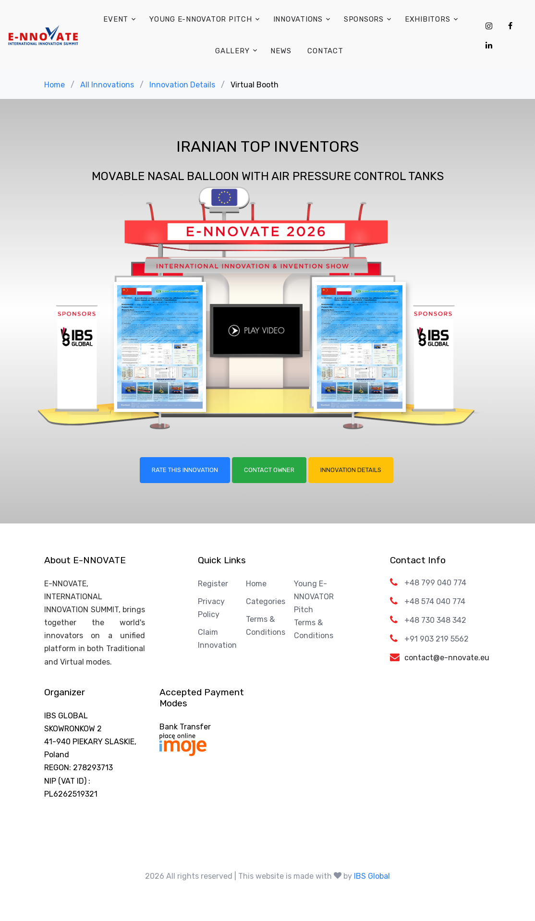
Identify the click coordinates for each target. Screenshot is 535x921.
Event (115, 19)
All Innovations (107, 84)
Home (54, 84)
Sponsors (364, 19)
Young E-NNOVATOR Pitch (200, 19)
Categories (265, 601)
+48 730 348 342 (435, 620)
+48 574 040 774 (434, 601)
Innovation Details (182, 84)
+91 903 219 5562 (436, 638)
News (280, 51)
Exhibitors (427, 19)
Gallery (232, 51)
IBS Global (372, 876)
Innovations (298, 19)
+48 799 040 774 (435, 582)
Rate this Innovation (185, 469)
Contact (325, 51)
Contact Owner (269, 469)
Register (213, 583)
